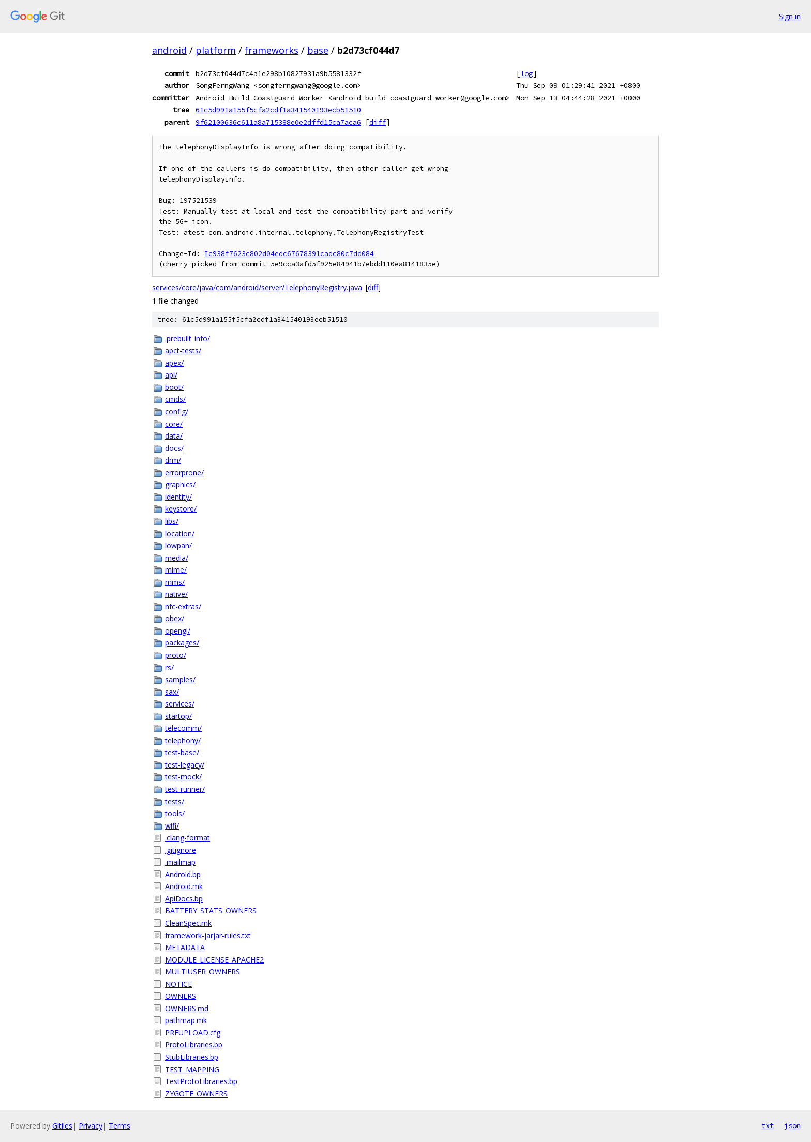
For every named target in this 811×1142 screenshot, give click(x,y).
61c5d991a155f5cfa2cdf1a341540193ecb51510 (278, 109)
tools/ (175, 813)
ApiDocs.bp (184, 899)
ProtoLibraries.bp (193, 1044)
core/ (174, 424)
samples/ (180, 679)
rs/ (169, 667)
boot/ (174, 387)
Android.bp (183, 874)
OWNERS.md (186, 1008)
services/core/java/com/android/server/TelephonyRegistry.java (257, 287)
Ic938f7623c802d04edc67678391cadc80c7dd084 (289, 253)
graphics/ (180, 484)
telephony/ (183, 740)
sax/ (172, 692)
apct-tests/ (183, 350)
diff (377, 122)
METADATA (185, 947)
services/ (179, 704)
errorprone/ (184, 472)
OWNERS (180, 996)
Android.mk (184, 886)
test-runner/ (185, 789)
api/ (171, 375)
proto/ (175, 655)
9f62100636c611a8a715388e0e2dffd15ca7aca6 (278, 122)
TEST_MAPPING (192, 1069)
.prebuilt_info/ (187, 338)
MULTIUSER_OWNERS (202, 971)
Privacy (90, 1126)
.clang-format (187, 838)
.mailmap (180, 862)
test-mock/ (183, 777)
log (526, 73)
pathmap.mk (186, 1020)
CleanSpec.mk (188, 923)
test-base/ (182, 752)
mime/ (176, 570)
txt (767, 1125)
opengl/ (177, 631)
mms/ (175, 582)
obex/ (174, 618)
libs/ (171, 521)
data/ (174, 436)
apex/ (174, 363)
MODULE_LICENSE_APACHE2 (214, 960)
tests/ (174, 801)
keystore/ (181, 509)
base (317, 50)
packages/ (182, 643)
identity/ (178, 497)
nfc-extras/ (183, 606)
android (169, 50)
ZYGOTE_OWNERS (196, 1094)
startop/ (178, 716)
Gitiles (62, 1126)
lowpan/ (178, 545)
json (792, 1125)
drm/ (173, 460)
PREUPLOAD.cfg (192, 1033)
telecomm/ (183, 728)
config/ (176, 411)
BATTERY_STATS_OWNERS (211, 910)
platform (216, 50)
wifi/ (172, 826)
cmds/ (175, 399)
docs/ (174, 448)
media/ (176, 558)
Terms (119, 1126)
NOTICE (178, 984)
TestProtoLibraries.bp (201, 1081)
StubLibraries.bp (191, 1057)
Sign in (790, 16)
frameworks (271, 50)
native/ (176, 594)
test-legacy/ (184, 765)
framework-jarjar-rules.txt (208, 935)
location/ (179, 533)
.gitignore (180, 850)
